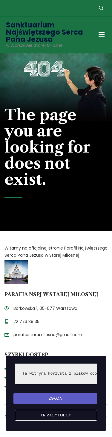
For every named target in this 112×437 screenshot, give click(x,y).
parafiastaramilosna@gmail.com (47, 335)
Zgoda (55, 398)
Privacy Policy (56, 415)
